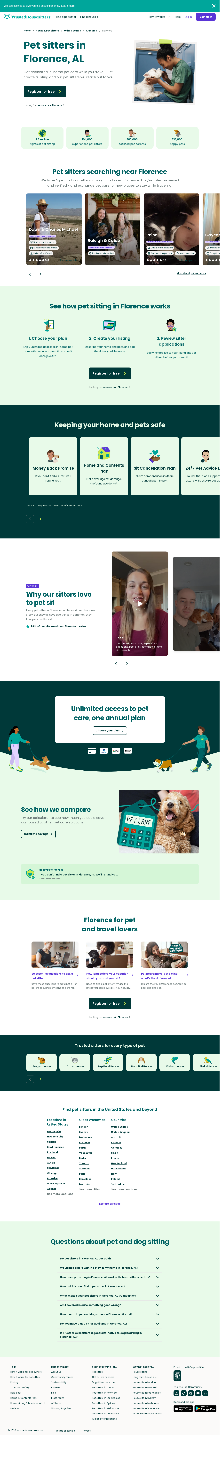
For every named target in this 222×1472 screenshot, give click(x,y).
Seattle (51, 1141)
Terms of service (65, 1430)
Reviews (14, 1408)
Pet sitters (97, 1371)
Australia (116, 1137)
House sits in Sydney (144, 1398)
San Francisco (55, 1147)
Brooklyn (52, 1178)
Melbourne (85, 1137)
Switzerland (118, 1184)
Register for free (45, 91)
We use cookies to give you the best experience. (39, 5)
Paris (82, 1173)
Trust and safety (19, 1387)
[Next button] (40, 274)
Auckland (84, 1168)
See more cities (89, 1189)
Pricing (14, 1382)
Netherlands (118, 1168)
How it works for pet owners (26, 1371)
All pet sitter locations (104, 1418)
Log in (188, 17)
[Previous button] (116, 664)
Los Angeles (54, 1131)
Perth (82, 1147)
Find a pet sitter (66, 17)
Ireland (115, 1179)
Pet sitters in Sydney (103, 1403)
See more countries (124, 1189)
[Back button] (30, 274)
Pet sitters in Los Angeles (106, 1398)
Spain (114, 1153)
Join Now (205, 17)
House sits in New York (145, 1387)
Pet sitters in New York (104, 1392)
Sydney (83, 1132)
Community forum (62, 1377)
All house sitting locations (147, 1413)
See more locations (60, 1194)
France (115, 1158)
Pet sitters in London (103, 1387)
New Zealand (119, 1163)
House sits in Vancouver (146, 1408)
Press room (57, 1398)
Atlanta (51, 1188)
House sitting (140, 1371)
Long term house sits (145, 1377)
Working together (61, 1408)
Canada (116, 1142)
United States (119, 1126)
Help (178, 17)
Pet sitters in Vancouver (105, 1413)
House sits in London (144, 1382)
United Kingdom (120, 1132)
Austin (51, 1162)
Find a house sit (90, 17)
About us (56, 1371)
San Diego (53, 1168)
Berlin (82, 1158)
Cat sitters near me (103, 1377)
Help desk (15, 1392)
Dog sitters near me (103, 1382)
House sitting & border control (27, 1403)
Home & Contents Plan (23, 1398)
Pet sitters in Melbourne (105, 1408)
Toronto (84, 1163)
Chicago (52, 1173)
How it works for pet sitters (25, 1377)
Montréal (84, 1184)
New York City (55, 1136)
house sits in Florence (50, 105)
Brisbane (84, 1142)
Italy (114, 1173)
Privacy (87, 1430)
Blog (53, 1392)
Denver (51, 1157)
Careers (55, 1387)
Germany (116, 1147)
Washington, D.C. (57, 1183)
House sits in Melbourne (146, 1403)
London (83, 1126)
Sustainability (58, 1382)
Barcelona (85, 1179)
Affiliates (56, 1403)
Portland (52, 1152)
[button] (140, 604)
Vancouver (85, 1153)
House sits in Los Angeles (147, 1392)
